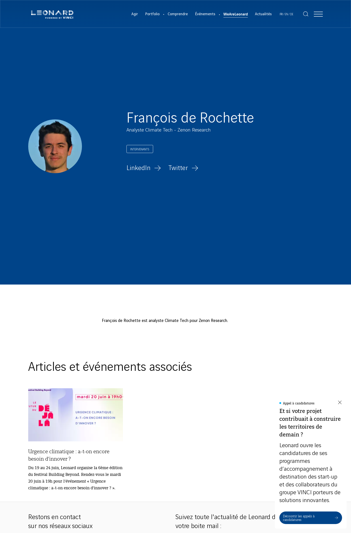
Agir (134, 14)
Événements (205, 14)
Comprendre (178, 14)
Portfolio (152, 14)
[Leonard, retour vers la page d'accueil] (52, 13)
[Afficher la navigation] (318, 13)
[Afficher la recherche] (305, 13)
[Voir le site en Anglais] (286, 14)
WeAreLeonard (235, 14)
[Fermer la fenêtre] (340, 402)
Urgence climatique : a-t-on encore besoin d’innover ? (68, 455)
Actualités (263, 14)
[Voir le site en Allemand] (291, 14)
